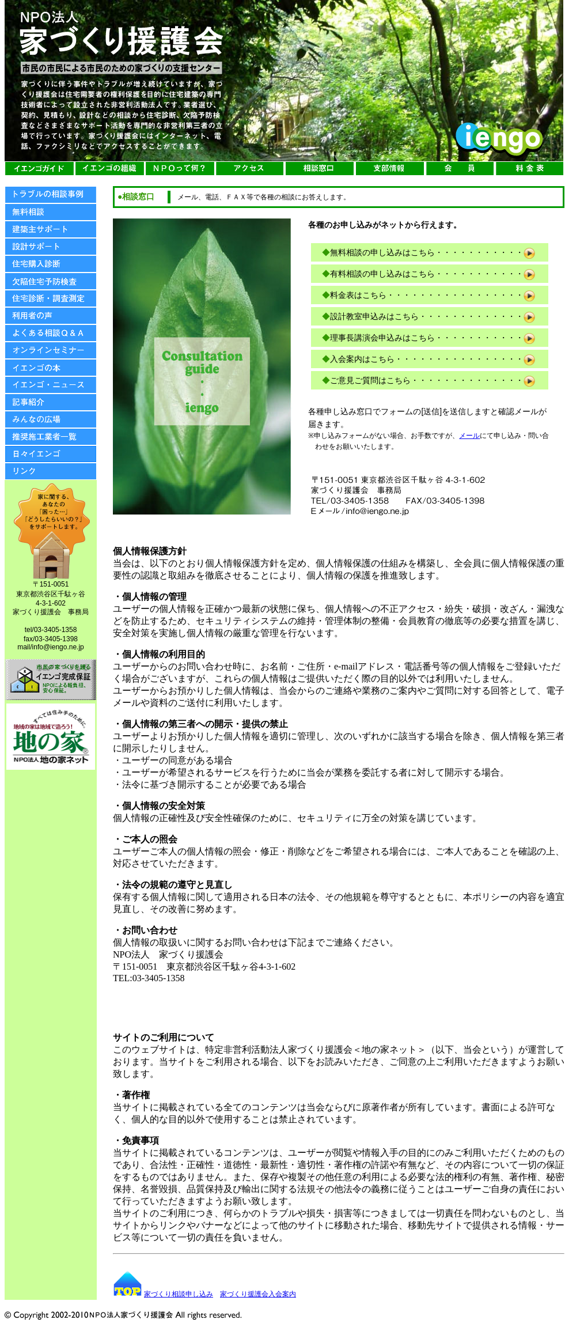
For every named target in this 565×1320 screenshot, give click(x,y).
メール (469, 436)
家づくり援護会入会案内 (258, 1294)
